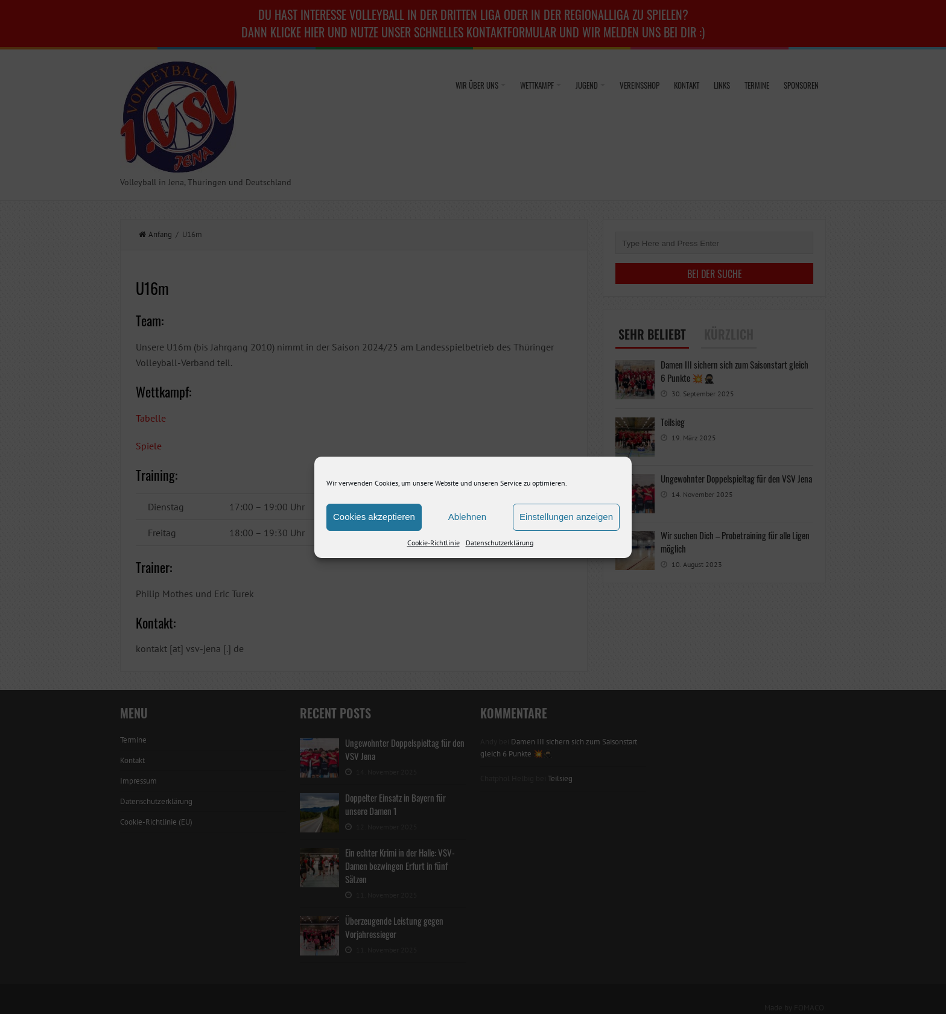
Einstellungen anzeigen (566, 517)
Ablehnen (467, 517)
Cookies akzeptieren (374, 517)
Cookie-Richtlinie (433, 542)
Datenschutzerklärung (499, 542)
